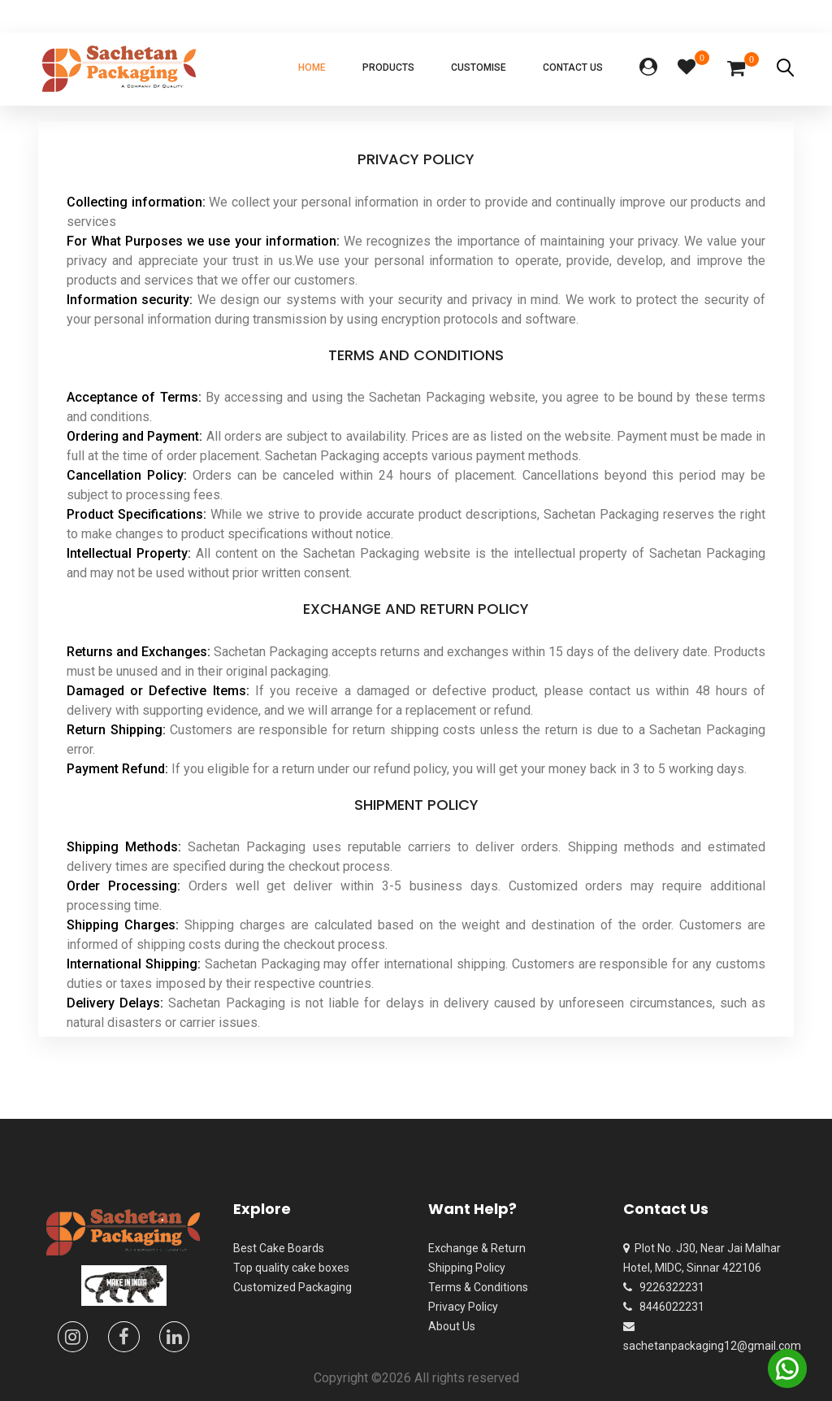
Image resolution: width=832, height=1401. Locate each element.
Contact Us (573, 67)
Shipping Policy (466, 1267)
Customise (478, 67)
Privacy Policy (463, 1306)
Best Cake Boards (278, 1248)
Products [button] (388, 67)
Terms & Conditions (478, 1287)
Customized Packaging (292, 1287)
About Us (451, 1326)
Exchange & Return (477, 1248)
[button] (648, 69)
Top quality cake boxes (291, 1267)
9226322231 (663, 1287)
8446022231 (663, 1306)
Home (312, 67)
